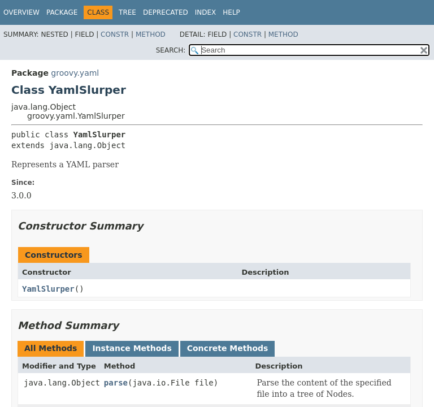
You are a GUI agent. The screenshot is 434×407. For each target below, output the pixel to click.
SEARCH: (171, 50)
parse (116, 382)
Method (151, 34)
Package (61, 12)
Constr (115, 34)
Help (231, 12)
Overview (21, 12)
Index (205, 12)
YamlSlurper (48, 288)
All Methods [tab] (50, 348)
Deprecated (165, 12)
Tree (127, 12)
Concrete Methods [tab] (227, 348)
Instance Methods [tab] (131, 348)
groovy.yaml (75, 72)
